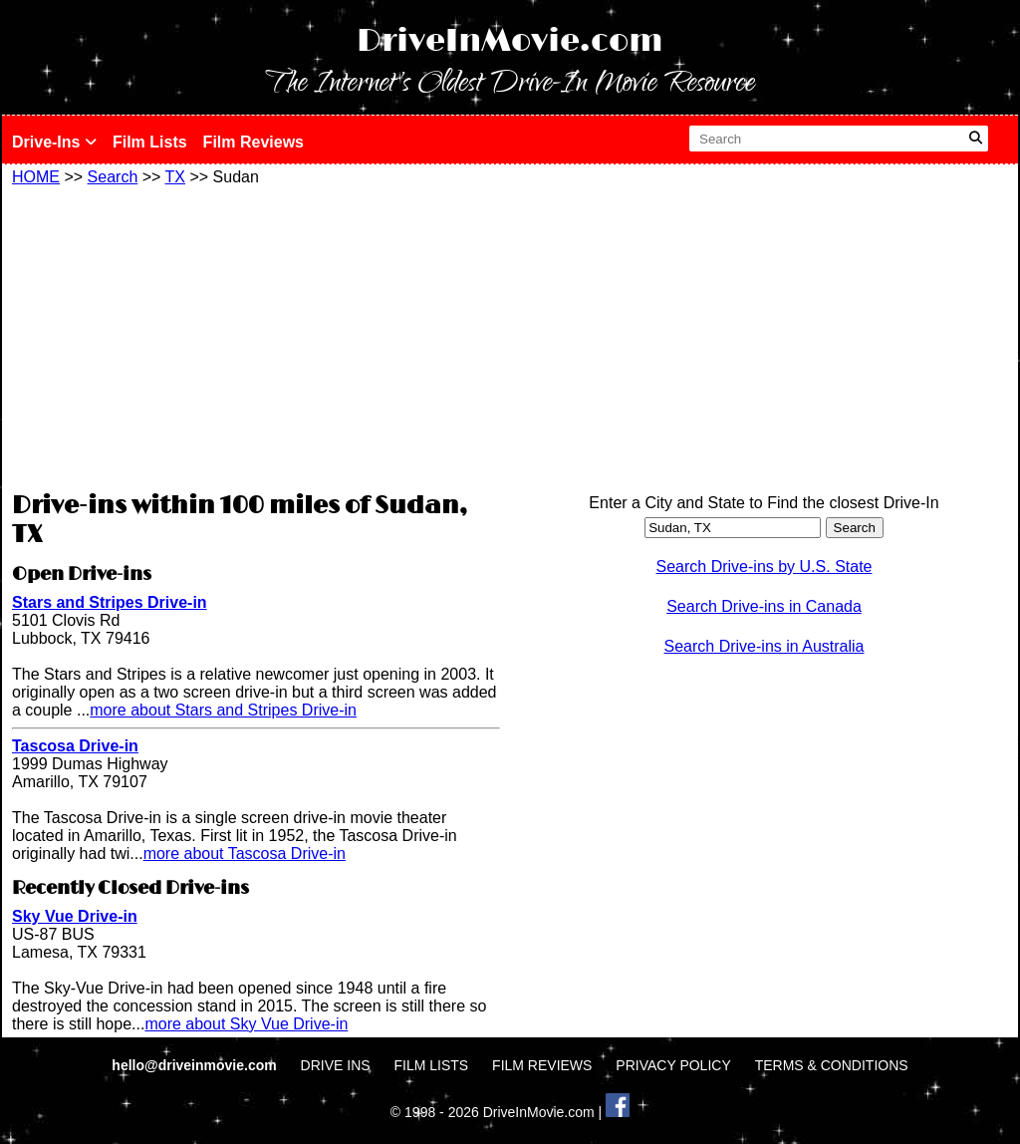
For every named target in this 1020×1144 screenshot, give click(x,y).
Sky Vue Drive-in (74, 916)
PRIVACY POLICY (673, 1065)
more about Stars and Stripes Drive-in (223, 710)
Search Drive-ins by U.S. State (764, 566)
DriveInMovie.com (510, 41)
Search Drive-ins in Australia (764, 646)
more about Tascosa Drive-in (244, 853)
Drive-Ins (54, 142)
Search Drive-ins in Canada (764, 606)
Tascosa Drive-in (75, 745)
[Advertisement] (256, 335)
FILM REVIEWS (542, 1065)
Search (113, 176)
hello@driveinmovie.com (196, 1065)
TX (175, 176)
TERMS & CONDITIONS (831, 1065)
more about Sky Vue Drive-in (246, 1023)
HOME (36, 176)
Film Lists (150, 142)
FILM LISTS (431, 1065)
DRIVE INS (336, 1065)
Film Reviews (253, 142)
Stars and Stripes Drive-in (109, 602)
